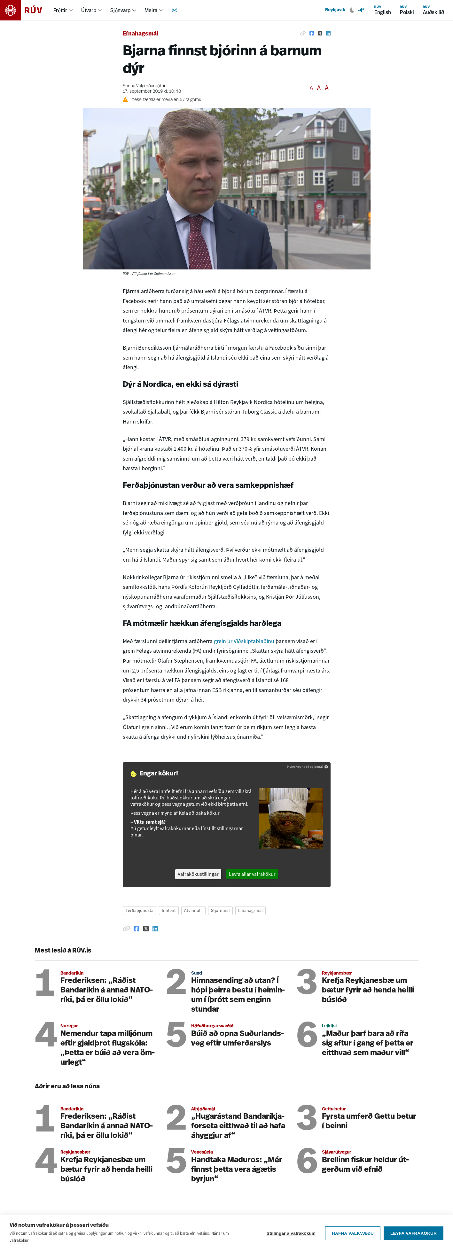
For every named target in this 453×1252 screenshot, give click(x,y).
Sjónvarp (120, 10)
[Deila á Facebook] (311, 33)
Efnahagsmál (140, 34)
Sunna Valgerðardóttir (144, 86)
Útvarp (88, 10)
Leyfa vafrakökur (413, 1233)
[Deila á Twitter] (320, 33)
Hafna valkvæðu (353, 1233)
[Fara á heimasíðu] (26, 10)
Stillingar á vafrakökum (291, 1233)
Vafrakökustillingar (198, 874)
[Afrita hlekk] (303, 33)
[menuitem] (63, 10)
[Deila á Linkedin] (328, 33)
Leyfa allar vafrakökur (252, 874)
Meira (150, 10)
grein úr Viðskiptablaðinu (245, 641)
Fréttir (60, 10)
